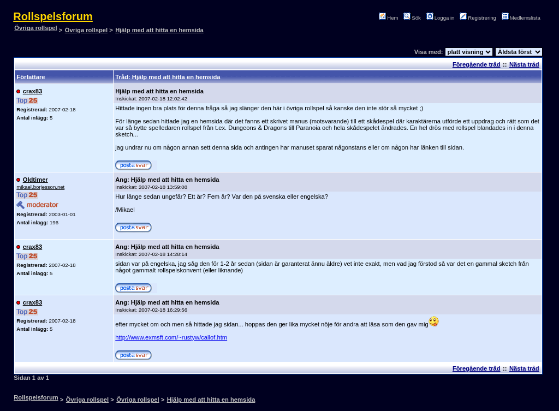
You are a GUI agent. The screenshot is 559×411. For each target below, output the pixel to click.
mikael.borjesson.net (40, 187)
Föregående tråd (477, 64)
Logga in (441, 18)
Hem (390, 18)
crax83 (32, 91)
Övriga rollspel (35, 28)
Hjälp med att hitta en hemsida (159, 30)
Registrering (479, 18)
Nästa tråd (524, 64)
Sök (413, 18)
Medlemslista (522, 18)
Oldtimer (35, 179)
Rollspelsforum (53, 16)
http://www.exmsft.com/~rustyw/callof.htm (171, 337)
